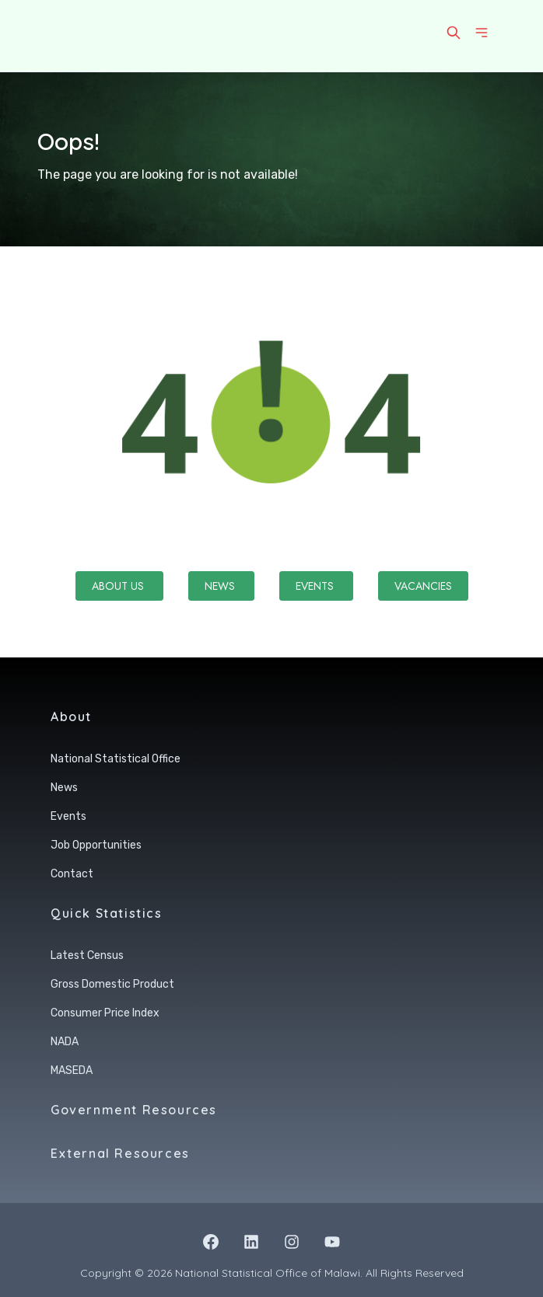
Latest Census (87, 955)
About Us (119, 586)
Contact (72, 873)
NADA (65, 1041)
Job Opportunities (96, 845)
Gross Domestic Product (112, 984)
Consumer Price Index (105, 1013)
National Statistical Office (115, 758)
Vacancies (423, 586)
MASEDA (72, 1070)
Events (316, 586)
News (221, 586)
